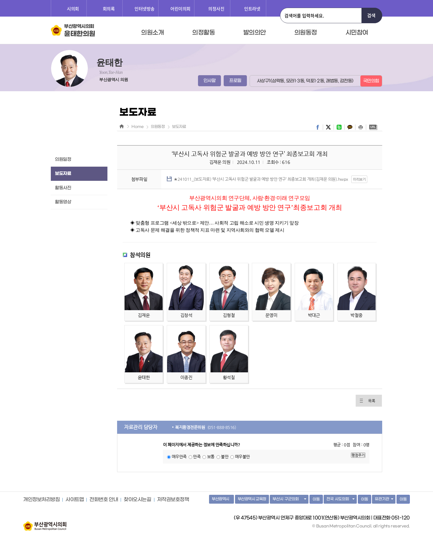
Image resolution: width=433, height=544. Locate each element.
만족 (196, 456)
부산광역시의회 (79, 30)
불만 (224, 456)
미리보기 (359, 179)
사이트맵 (74, 500)
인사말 (210, 80)
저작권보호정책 (173, 500)
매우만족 (179, 456)
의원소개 (152, 32)
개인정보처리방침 (41, 500)
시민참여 (356, 32)
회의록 (109, 8)
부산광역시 (220, 499)
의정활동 (203, 32)
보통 (211, 456)
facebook (317, 127)
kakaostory (349, 127)
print (360, 127)
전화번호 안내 (103, 500)
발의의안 (254, 32)
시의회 (73, 8)
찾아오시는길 (137, 500)
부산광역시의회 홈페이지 (44, 523)
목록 (371, 401)
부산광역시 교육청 (252, 499)
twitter (328, 127)
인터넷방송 (144, 8)
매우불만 (242, 456)
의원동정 (305, 32)
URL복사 (373, 127)
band (339, 127)
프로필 (235, 80)
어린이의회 (180, 8)
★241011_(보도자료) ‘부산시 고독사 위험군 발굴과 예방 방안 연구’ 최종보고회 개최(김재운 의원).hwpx (261, 179)
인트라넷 (252, 8)
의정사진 (216, 8)
